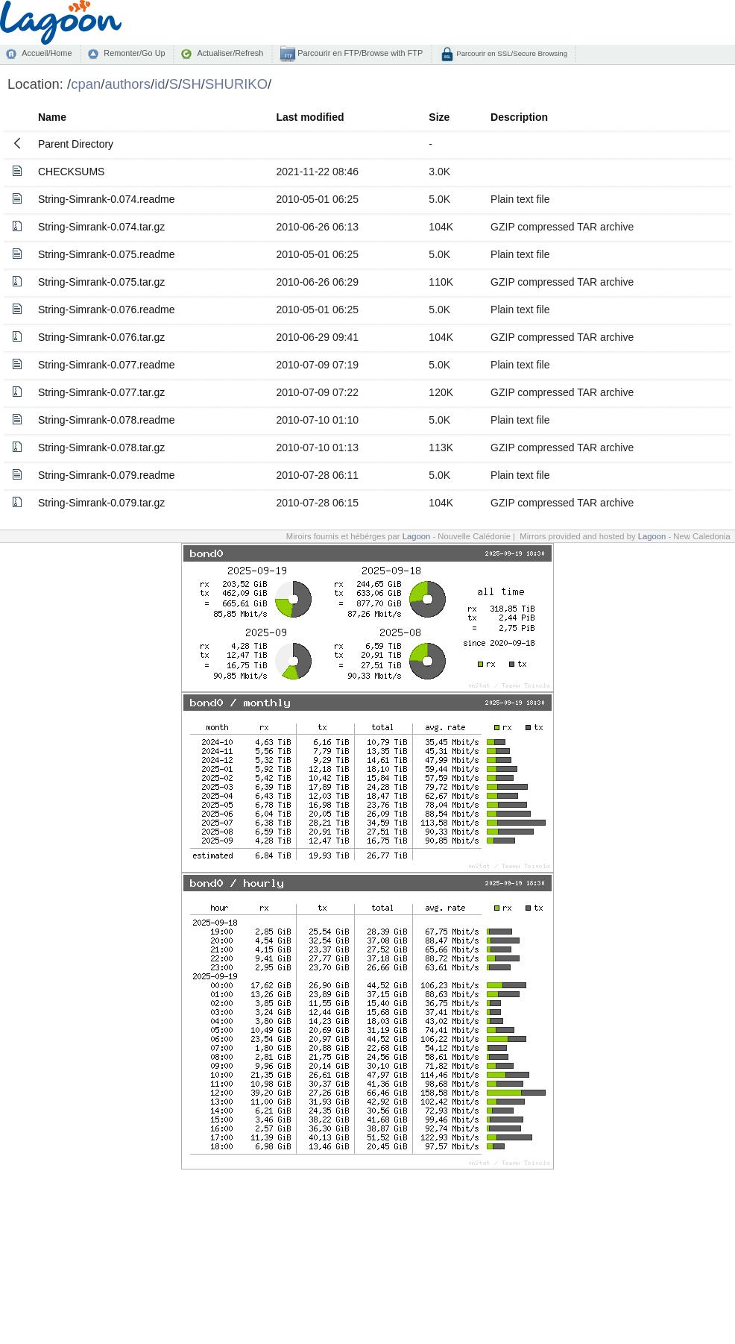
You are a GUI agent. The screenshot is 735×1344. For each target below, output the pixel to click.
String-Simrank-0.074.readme (106, 199)
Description (519, 117)
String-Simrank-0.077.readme (106, 365)
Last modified (310, 117)
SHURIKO (236, 84)
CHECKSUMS (71, 172)
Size (439, 117)
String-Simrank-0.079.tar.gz (101, 503)
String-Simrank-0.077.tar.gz (101, 392)
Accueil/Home (47, 52)
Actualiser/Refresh (230, 52)
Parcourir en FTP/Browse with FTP (359, 52)
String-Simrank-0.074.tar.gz (101, 227)
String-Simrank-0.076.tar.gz (101, 337)
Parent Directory (75, 144)
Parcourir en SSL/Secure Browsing (511, 53)
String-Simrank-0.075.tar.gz (101, 282)
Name (52, 117)
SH (191, 84)
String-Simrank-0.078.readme (106, 420)
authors (127, 84)
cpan (86, 84)
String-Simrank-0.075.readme (106, 254)
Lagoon (417, 536)
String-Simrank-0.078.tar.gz (101, 447)
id (159, 84)
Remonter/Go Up (134, 52)
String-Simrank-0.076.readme (106, 309)
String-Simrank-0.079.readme (106, 475)
